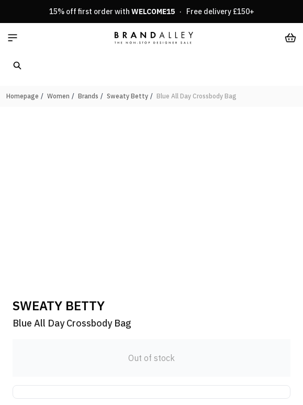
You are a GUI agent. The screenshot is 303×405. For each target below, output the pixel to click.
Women (58, 96)
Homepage (22, 96)
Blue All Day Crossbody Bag (196, 96)
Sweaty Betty (127, 96)
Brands (88, 96)
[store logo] (154, 37)
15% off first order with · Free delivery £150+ (151, 11)
